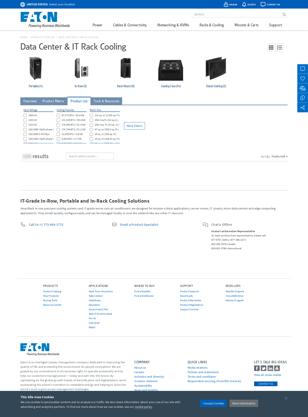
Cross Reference (234, 295)
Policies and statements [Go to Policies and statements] (203, 372)
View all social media (267, 375)
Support (275, 25)
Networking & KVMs (173, 25)
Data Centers (96, 295)
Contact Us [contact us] (266, 383)
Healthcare (95, 300)
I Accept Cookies (213, 403)
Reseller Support (235, 291)
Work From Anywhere (101, 291)
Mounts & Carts (246, 25)
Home (24, 37)
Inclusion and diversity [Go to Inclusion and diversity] (149, 376)
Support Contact (189, 309)
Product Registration (191, 304)
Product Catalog (43, 37)
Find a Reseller (142, 291)
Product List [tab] (79, 101)
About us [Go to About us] (140, 368)
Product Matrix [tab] (53, 101)
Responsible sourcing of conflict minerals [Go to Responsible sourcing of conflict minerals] (214, 381)
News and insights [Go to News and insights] (146, 390)
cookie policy (143, 407)
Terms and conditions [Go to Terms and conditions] (202, 376)
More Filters (134, 126)
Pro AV (92, 318)
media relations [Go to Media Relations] (197, 368)
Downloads (186, 295)
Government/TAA (98, 309)
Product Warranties (190, 300)
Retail (92, 327)
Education (94, 304)
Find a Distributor (144, 295)
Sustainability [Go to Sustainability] (143, 385)
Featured (280, 156)
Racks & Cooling (212, 25)
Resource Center (52, 304)
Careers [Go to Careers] (139, 372)
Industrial (94, 322)
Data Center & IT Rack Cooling (78, 37)
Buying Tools (50, 300)
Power (97, 25)
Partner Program (235, 300)
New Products (51, 295)
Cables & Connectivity (130, 25)
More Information (243, 403)
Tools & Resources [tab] (106, 101)
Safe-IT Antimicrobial (100, 313)
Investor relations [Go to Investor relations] (146, 381)
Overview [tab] (30, 101)
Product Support (189, 291)
